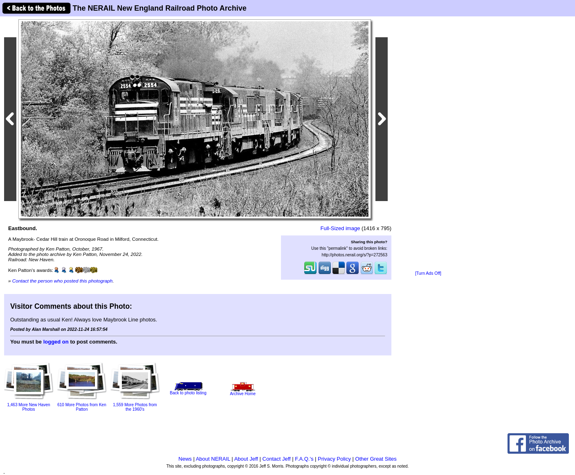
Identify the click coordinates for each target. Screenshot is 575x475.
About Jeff (246, 459)
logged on (56, 342)
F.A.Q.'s (304, 459)
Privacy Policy (334, 459)
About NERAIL (213, 459)
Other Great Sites (376, 459)
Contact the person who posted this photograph (62, 280)
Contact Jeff (277, 459)
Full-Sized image (340, 228)
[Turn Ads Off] (428, 273)
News (185, 459)
